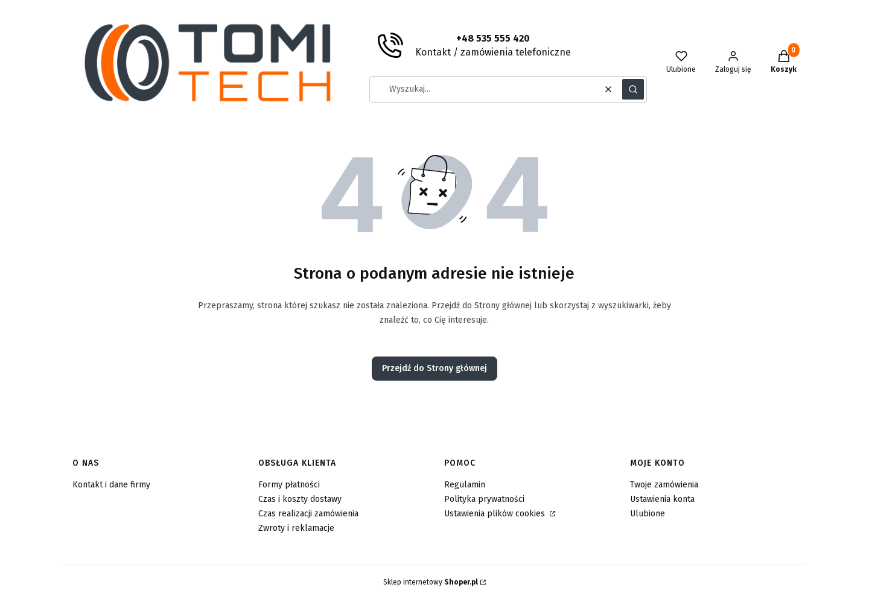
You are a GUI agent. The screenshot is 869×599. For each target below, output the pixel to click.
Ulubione (647, 514)
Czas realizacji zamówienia (308, 514)
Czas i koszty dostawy (300, 499)
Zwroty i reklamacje (296, 528)
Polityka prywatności (484, 499)
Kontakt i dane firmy (111, 485)
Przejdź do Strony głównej (434, 368)
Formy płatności (289, 485)
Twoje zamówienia (664, 485)
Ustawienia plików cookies (495, 514)
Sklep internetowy (430, 582)
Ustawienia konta (662, 499)
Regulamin (464, 485)
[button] (633, 89)
